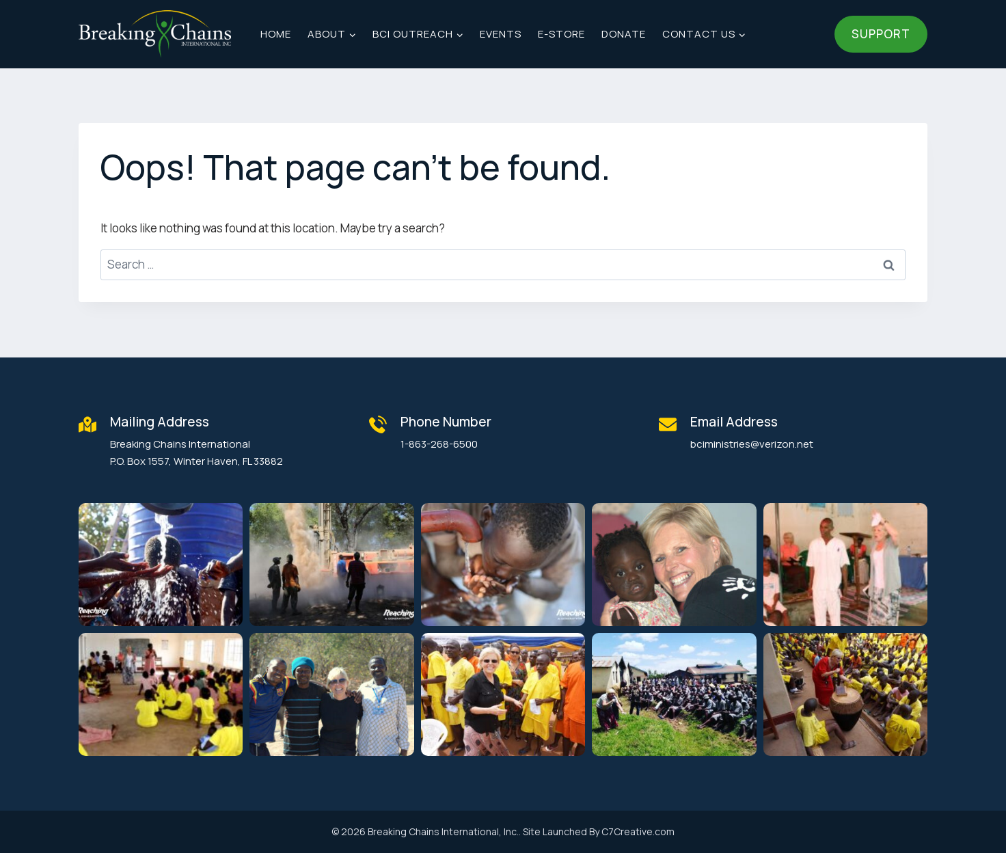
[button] (161, 564)
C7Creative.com (638, 831)
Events (500, 34)
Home (275, 34)
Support (881, 34)
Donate (623, 34)
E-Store (561, 34)
